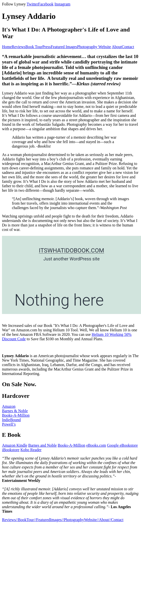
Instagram (62, 4)
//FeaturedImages (48, 520)
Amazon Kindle (14, 445)
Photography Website (94, 47)
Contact (128, 47)
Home (7, 47)
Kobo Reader (30, 450)
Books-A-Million (16, 415)
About (117, 47)
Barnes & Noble (15, 411)
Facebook (45, 4)
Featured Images (64, 47)
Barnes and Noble (42, 445)
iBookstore (10, 450)
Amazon (8, 406)
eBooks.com (96, 445)
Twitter (32, 4)
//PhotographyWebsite (79, 520)
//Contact (116, 520)
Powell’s (9, 424)
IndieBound (11, 420)
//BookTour (25, 520)
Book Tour (33, 47)
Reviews (18, 47)
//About (103, 520)
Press (46, 47)
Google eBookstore (122, 445)
